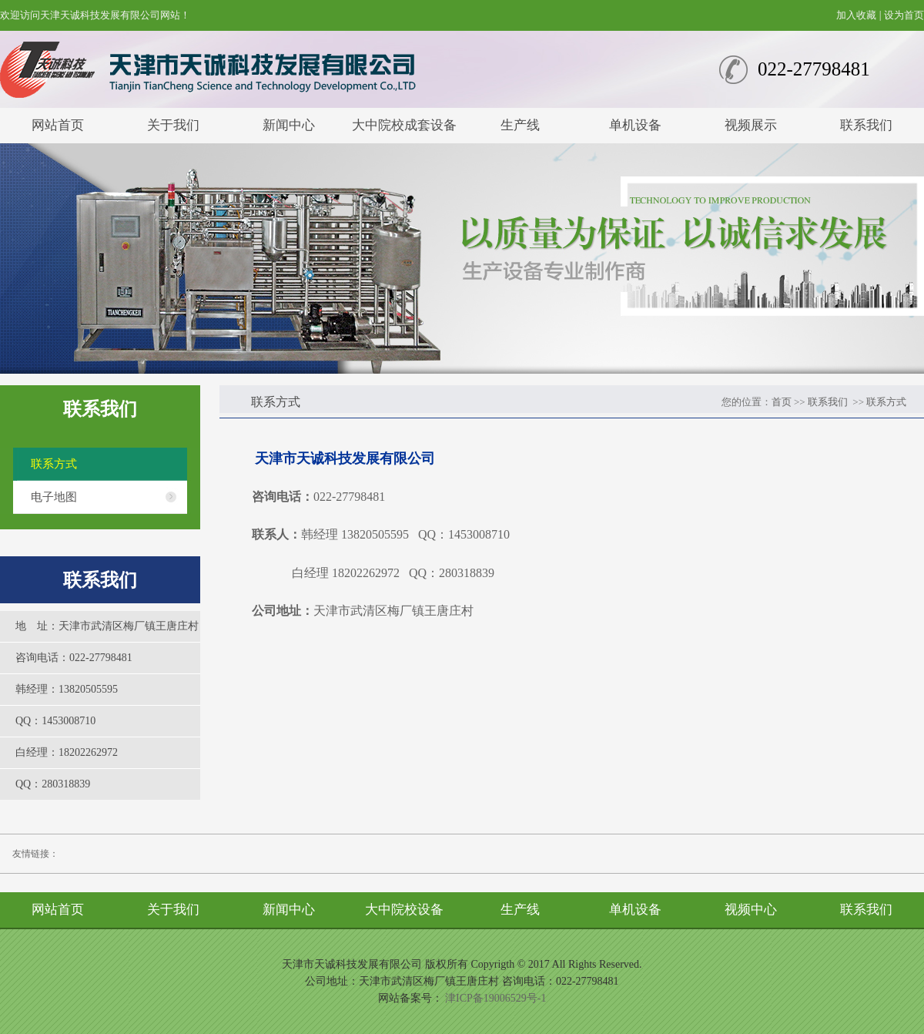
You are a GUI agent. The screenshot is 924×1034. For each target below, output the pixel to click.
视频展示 (751, 125)
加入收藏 (856, 15)
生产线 (520, 125)
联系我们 (866, 125)
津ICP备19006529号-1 (495, 998)
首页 (782, 402)
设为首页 (904, 15)
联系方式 (54, 464)
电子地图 (54, 497)
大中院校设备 (404, 909)
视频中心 (751, 909)
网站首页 (58, 125)
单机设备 (635, 125)
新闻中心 (289, 125)
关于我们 (173, 125)
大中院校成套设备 (404, 125)
